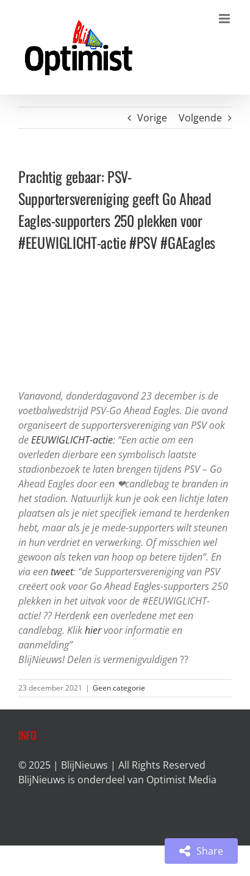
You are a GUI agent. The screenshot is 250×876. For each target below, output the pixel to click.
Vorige (152, 117)
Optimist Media (181, 779)
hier (93, 630)
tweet (62, 571)
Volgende (200, 117)
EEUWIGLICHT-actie (72, 440)
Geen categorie (119, 688)
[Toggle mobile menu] (225, 18)
